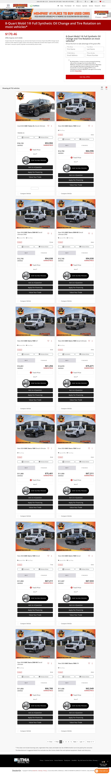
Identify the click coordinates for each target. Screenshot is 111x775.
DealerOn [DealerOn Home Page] (35, 770)
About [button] (103, 6)
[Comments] (25, 137)
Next (75, 742)
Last (82, 742)
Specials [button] (84, 6)
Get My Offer (85, 77)
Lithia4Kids (74, 760)
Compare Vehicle (25, 193)
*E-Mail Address (71, 53)
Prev (56, 742)
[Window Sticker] (43, 137)
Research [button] (97, 6)
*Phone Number (91, 53)
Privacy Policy (78, 71)
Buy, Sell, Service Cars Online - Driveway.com (89, 760)
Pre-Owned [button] (68, 6)
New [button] (61, 6)
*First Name (70, 46)
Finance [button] (78, 6)
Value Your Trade (35, 177)
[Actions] (51, 125)
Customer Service (49, 760)
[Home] (58, 6)
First (50, 742)
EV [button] (73, 6)
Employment (67, 760)
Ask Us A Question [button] (35, 167)
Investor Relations (58, 760)
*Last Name (90, 46)
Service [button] (91, 6)
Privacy (41, 760)
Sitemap (40, 770)
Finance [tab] (85, 145)
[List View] (106, 88)
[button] (53, 106)
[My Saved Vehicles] (102, 1)
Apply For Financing (35, 172)
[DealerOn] (16, 770)
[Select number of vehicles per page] (90, 741)
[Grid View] (101, 88)
